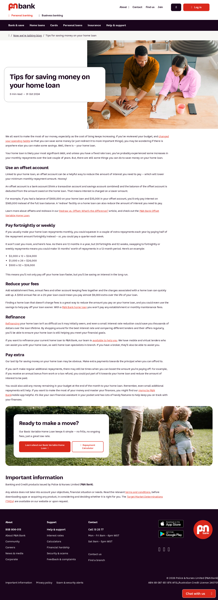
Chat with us (199, 593)
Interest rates (55, 535)
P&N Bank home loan (74, 307)
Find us (150, 7)
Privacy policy (44, 582)
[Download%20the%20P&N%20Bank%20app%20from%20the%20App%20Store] (171, 524)
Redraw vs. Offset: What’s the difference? (83, 211)
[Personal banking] (22, 16)
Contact (137, 7)
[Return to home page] (9, 36)
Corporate (11, 559)
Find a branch (96, 560)
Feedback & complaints (61, 559)
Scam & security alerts (69, 582)
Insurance (94, 25)
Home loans (37, 25)
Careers (10, 547)
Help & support (116, 25)
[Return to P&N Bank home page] (22, 7)
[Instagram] (169, 549)
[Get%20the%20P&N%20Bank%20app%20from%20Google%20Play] (171, 534)
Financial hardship (58, 547)
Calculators (54, 541)
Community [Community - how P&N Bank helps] (12, 541)
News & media (14, 553)
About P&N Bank (15, 535)
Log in (196, 7)
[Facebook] (159, 549)
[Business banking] (51, 16)
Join (160, 7)
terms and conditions (137, 492)
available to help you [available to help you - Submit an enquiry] (104, 340)
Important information (18, 582)
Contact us (95, 554)
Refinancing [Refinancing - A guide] (12, 323)
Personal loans (72, 25)
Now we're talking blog (27, 35)
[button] (45, 446)
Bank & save (16, 25)
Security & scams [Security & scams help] (57, 553)
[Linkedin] (164, 549)
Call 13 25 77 (96, 529)
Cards (54, 25)
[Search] (176, 7)
